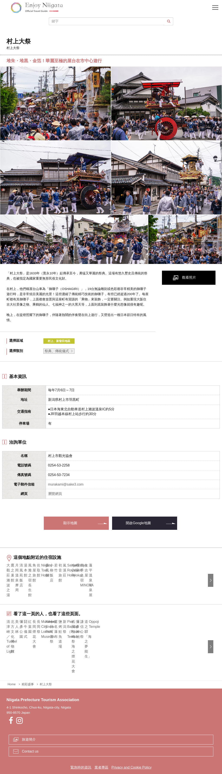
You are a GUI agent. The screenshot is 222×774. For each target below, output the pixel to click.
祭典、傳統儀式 (57, 351)
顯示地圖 (70, 523)
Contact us (30, 737)
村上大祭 (46, 670)
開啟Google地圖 (138, 523)
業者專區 (101, 753)
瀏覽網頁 (55, 494)
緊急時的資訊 (80, 753)
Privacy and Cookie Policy (131, 753)
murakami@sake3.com (66, 484)
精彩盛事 (28, 670)
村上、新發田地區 (59, 341)
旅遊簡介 (29, 725)
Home (12, 670)
